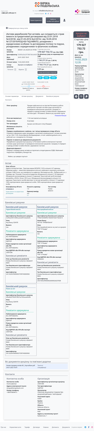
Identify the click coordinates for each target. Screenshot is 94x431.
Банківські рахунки (52, 96)
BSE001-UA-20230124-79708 (27, 50)
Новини (45, 427)
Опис (8, 220)
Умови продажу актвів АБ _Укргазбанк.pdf (20, 365)
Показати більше (60, 116)
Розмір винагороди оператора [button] (47, 72)
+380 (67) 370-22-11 (8, 13)
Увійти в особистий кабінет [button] (53, 20)
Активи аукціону (27, 96)
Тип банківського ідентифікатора (18, 265)
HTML (46, 78)
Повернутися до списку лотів (18, 28)
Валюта (8, 225)
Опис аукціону (12, 105)
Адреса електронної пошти (16, 386)
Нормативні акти (15, 427)
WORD (53, 78)
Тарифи (27, 427)
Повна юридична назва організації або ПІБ (18, 245)
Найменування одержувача (16, 235)
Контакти (8, 100)
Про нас (3, 427)
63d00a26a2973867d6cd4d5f (27, 55)
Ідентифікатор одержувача (16, 239)
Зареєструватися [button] (36, 20)
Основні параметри (12, 96)
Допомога (55, 427)
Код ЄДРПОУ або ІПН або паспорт (18, 250)
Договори (36, 427)
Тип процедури (12, 124)
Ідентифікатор (11, 272)
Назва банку (41, 220)
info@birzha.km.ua (46, 11)
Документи (39, 96)
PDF (40, 78)
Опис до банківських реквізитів (17, 259)
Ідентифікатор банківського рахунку (19, 216)
